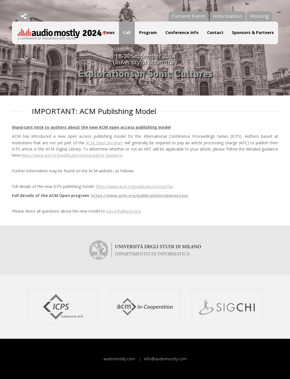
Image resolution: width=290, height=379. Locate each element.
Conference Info (182, 32)
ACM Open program (104, 142)
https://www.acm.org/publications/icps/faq (134, 186)
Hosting (259, 16)
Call (127, 32)
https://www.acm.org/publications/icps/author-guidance (71, 155)
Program (148, 32)
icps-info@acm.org (123, 211)
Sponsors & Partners (253, 32)
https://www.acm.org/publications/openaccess (139, 195)
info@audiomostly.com (165, 358)
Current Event (188, 16)
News (109, 32)
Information (227, 16)
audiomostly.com (119, 358)
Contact (215, 32)
